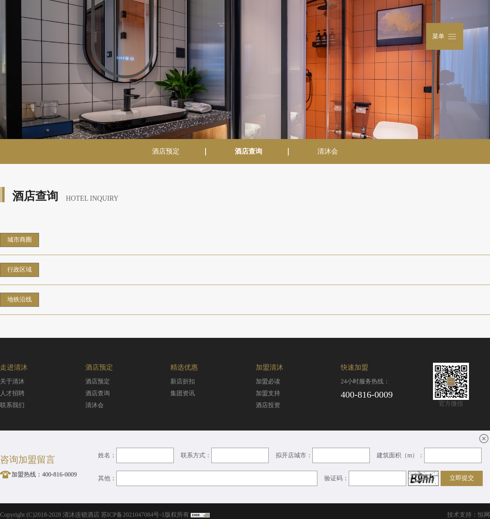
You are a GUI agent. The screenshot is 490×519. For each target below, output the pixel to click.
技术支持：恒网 (468, 514)
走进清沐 (14, 367)
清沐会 (327, 151)
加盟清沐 (269, 367)
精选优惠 (184, 367)
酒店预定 (166, 151)
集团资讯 (182, 393)
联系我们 (12, 405)
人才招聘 (12, 393)
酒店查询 (248, 151)
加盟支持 (268, 393)
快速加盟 (354, 367)
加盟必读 (268, 381)
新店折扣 (182, 381)
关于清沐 (12, 381)
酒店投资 (268, 405)
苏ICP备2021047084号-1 (133, 514)
